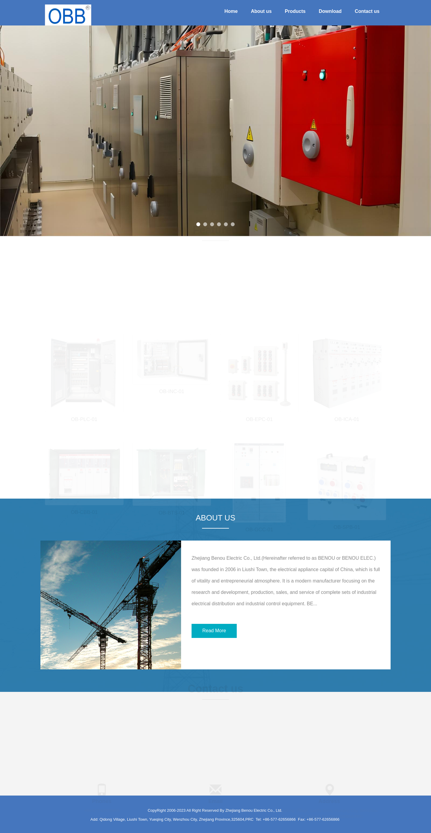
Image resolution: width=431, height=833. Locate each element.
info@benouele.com (215, 809)
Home (231, 11)
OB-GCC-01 (259, 528)
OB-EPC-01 (259, 418)
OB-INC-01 (171, 390)
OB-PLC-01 (84, 418)
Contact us (367, 11)
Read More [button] (214, 630)
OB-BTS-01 (172, 511)
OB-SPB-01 (346, 526)
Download (330, 11)
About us (261, 11)
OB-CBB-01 (84, 511)
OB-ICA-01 (346, 418)
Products (295, 11)
